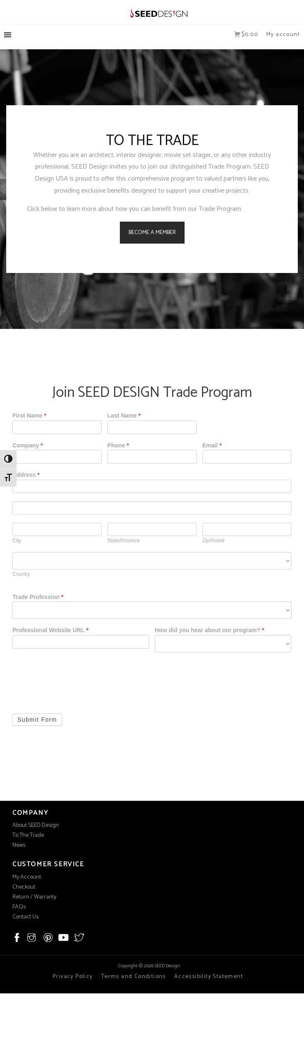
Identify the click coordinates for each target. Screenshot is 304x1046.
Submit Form (37, 719)
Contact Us (25, 917)
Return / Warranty (34, 897)
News (18, 845)
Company (27, 445)
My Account (26, 877)
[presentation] (75, 677)
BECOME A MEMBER (152, 232)
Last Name (124, 416)
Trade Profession (37, 597)
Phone (118, 445)
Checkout (23, 887)
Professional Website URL (50, 630)
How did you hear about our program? (209, 630)
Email (212, 445)
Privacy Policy (73, 976)
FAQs (19, 907)
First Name (29, 416)
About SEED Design (35, 825)
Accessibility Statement (208, 976)
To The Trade (28, 835)
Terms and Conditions (133, 976)
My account (283, 34)
